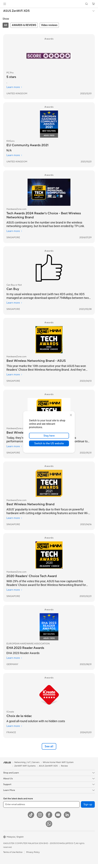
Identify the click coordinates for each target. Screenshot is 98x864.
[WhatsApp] (49, 824)
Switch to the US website (49, 443)
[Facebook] (49, 815)
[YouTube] (58, 815)
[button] (4, 3)
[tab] (6, 25)
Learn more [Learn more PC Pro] (14, 87)
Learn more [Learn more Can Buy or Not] (14, 302)
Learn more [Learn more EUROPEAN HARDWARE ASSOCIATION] (14, 658)
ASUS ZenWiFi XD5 (16, 11)
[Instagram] (40, 815)
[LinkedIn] (67, 815)
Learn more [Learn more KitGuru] (14, 155)
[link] (49, 4)
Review (64, 766)
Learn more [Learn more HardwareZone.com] (14, 231)
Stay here (49, 435)
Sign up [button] (87, 804)
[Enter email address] (41, 804)
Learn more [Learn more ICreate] (14, 726)
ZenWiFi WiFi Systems (25, 766)
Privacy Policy (33, 852)
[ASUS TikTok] (31, 815)
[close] (71, 415)
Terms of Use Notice (12, 852)
